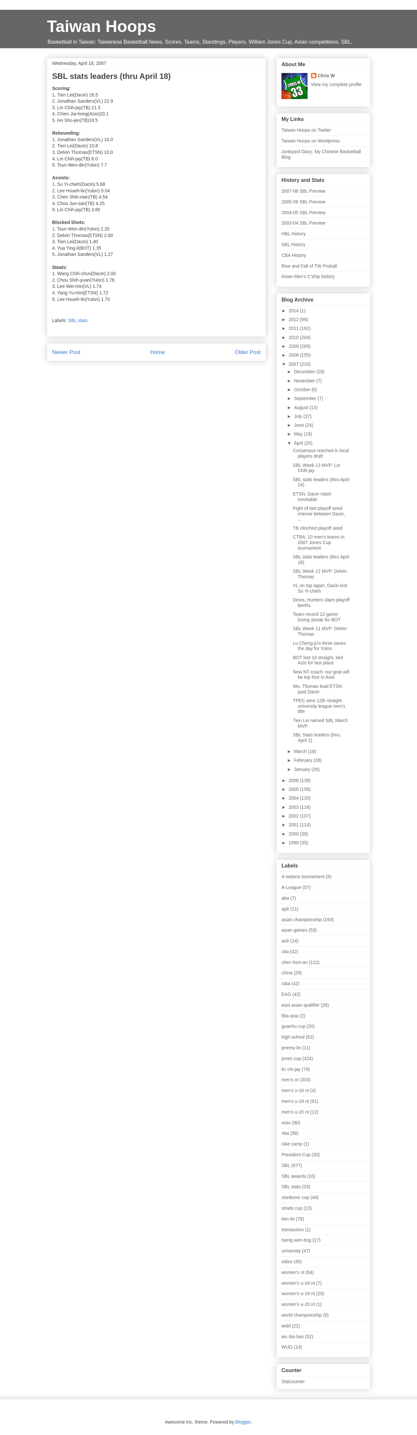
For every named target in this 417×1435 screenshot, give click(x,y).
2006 (294, 780)
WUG (287, 1347)
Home (157, 352)
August (301, 407)
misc (286, 1122)
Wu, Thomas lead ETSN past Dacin (317, 689)
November (305, 380)
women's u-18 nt (298, 1293)
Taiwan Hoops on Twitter (306, 130)
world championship (301, 1315)
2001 (294, 824)
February (303, 760)
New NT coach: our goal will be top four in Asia (321, 674)
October (302, 389)
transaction (292, 1229)
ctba (285, 983)
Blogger (243, 1422)
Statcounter (293, 1381)
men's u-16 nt (295, 1090)
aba (285, 898)
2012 (294, 319)
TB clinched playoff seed (317, 528)
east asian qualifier (300, 1005)
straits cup (291, 1208)
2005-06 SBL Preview (303, 201)
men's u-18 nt (295, 1101)
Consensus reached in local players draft (321, 453)
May (299, 433)
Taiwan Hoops (101, 26)
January (302, 769)
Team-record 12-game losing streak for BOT (317, 617)
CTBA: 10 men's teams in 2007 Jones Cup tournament (318, 542)
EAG (286, 994)
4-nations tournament (302, 876)
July (298, 416)
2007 (294, 364)
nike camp (291, 1144)
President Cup (295, 1154)
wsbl (286, 1325)
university (291, 1250)
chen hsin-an (294, 962)
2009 (294, 346)
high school (293, 1037)
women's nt (292, 1272)
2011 (294, 328)
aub (285, 940)
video (286, 1261)
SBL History (293, 244)
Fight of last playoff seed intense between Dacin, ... (319, 514)
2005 (294, 789)
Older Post (248, 352)
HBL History (293, 233)
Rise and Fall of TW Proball (309, 266)
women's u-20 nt (298, 1304)
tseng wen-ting (296, 1240)
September (305, 398)
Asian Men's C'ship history (308, 276)
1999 (294, 842)
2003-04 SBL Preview (303, 223)
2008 (294, 355)
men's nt (289, 1079)
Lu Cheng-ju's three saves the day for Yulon (319, 646)
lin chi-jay (290, 1069)
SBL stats (77, 320)
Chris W (326, 75)
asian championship (301, 919)
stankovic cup (295, 1197)
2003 (294, 807)
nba (285, 1133)
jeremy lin (291, 1047)
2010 (294, 337)
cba (285, 951)
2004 (294, 798)
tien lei (288, 1218)
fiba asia (289, 1015)
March (301, 751)
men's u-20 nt (295, 1112)
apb (285, 908)
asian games (294, 930)
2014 (294, 310)
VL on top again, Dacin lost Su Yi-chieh (320, 588)
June (299, 425)
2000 (294, 833)
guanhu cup (293, 1026)
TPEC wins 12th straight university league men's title (319, 706)
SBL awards (293, 1176)
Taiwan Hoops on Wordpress (310, 140)
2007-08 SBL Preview (303, 191)
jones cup (291, 1058)
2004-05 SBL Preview (303, 212)
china (286, 972)
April (299, 443)
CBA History (293, 255)
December (305, 371)
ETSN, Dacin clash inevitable (312, 496)
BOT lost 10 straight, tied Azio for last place (318, 660)
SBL (285, 1165)
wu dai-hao (292, 1336)
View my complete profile (336, 84)
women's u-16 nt (298, 1283)
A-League (291, 887)
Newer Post (66, 352)
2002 (294, 816)
